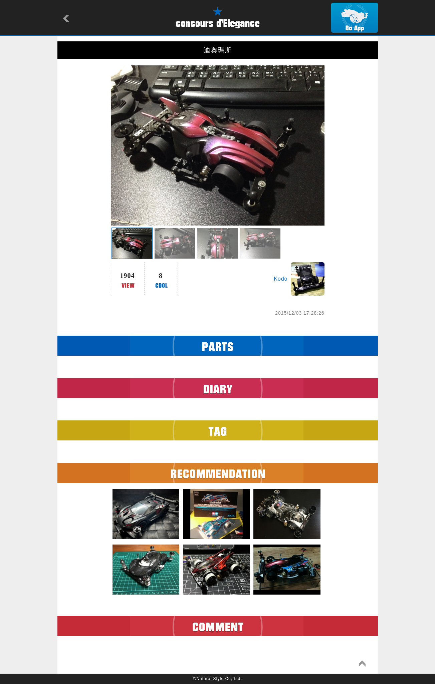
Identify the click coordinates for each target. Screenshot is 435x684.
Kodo (280, 279)
